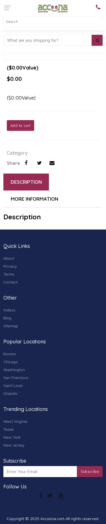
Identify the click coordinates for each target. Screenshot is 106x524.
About (8, 258)
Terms (8, 274)
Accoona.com (52, 518)
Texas (8, 429)
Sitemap (10, 325)
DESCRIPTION (26, 182)
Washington (14, 369)
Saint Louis (13, 385)
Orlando (10, 393)
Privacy (10, 266)
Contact (10, 282)
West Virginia (15, 421)
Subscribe (90, 471)
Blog (7, 317)
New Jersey (14, 445)
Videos (9, 310)
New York (12, 437)
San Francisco (15, 377)
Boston (9, 353)
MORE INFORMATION (34, 199)
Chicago (10, 361)
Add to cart (20, 125)
